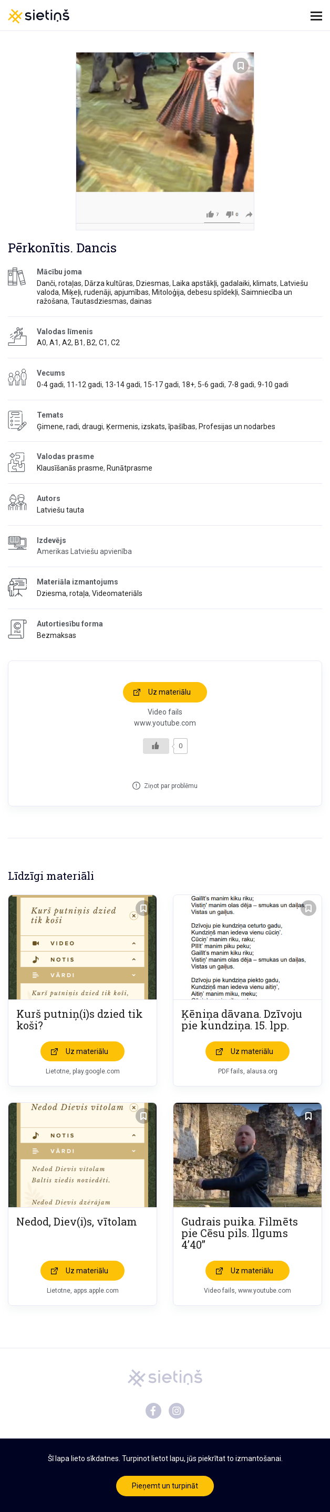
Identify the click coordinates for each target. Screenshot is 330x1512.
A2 (66, 342)
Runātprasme (129, 468)
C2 (115, 342)
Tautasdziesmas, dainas (111, 301)
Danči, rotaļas (59, 283)
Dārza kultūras (109, 283)
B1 (79, 342)
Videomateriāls (117, 593)
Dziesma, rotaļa (63, 593)
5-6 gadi (211, 384)
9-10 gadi (272, 384)
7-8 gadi (241, 384)
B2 (91, 342)
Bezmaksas (56, 635)
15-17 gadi (161, 384)
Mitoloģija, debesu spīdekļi (195, 292)
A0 (41, 342)
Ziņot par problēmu (171, 786)
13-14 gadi (122, 384)
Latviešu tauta (60, 510)
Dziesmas (152, 283)
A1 (54, 342)
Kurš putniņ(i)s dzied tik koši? (79, 1019)
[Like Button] (156, 746)
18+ (188, 384)
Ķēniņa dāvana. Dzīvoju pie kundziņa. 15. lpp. (241, 1019)
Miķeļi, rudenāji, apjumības (105, 292)
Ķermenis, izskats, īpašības (150, 426)
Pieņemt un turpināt (165, 1486)
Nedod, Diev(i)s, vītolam (76, 1221)
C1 (103, 342)
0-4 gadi (50, 384)
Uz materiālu (169, 692)
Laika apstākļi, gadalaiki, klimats (224, 283)
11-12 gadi (84, 384)
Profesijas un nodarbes (237, 426)
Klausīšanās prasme (70, 468)
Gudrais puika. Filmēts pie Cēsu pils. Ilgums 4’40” (239, 1233)
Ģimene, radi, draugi (70, 426)
